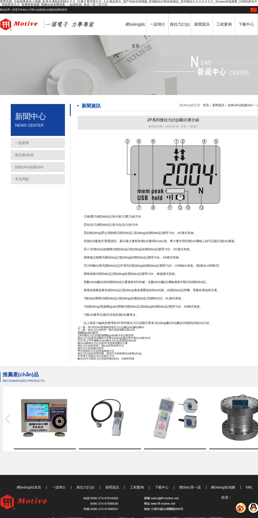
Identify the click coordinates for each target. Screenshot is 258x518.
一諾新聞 (22, 143)
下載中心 (246, 24)
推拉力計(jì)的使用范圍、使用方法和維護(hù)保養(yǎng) (110, 353)
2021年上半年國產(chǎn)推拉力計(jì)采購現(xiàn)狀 (107, 340)
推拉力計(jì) (180, 24)
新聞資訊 (202, 24)
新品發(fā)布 (24, 155)
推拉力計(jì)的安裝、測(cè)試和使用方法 (101, 345)
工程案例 (224, 24)
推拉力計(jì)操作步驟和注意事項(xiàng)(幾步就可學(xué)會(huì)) (114, 337)
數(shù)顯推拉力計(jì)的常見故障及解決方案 (103, 343)
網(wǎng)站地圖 (223, 487)
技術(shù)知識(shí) (29, 167)
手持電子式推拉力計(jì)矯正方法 (96, 356)
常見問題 (22, 179)
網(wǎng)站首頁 (135, 35)
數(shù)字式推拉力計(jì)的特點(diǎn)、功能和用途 (106, 358)
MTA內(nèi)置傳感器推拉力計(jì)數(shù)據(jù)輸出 (116, 327)
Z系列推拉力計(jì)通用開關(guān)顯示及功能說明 (106, 335)
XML (249, 487)
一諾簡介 (157, 24)
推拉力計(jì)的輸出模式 (91, 348)
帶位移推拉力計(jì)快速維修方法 (96, 350)
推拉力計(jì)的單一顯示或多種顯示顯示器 (111, 329)
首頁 (206, 105)
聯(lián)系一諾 (190, 487)
